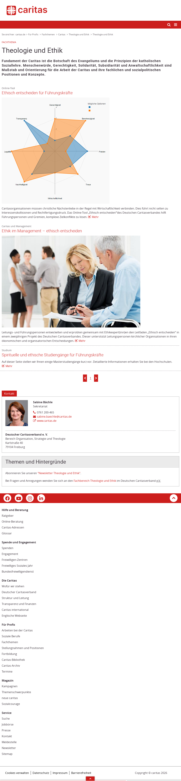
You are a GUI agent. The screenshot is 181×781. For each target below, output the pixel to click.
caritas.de (20, 34)
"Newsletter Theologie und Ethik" (59, 473)
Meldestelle (9, 742)
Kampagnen (9, 686)
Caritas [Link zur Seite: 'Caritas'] (62, 34)
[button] (85, 378)
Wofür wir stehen (13, 586)
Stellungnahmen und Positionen (23, 648)
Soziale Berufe (11, 636)
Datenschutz (41, 773)
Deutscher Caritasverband (19, 592)
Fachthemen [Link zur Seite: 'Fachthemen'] (48, 34)
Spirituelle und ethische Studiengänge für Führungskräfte (52, 355)
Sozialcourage (11, 704)
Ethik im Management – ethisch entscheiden (42, 231)
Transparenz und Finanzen (19, 604)
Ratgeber (8, 516)
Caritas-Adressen (13, 527)
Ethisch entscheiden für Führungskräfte (37, 92)
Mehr (95, 217)
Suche (6, 718)
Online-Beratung (12, 521)
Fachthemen (10, 642)
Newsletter (9, 748)
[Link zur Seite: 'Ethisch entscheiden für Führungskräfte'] (89, 151)
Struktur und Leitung (15, 598)
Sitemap (7, 754)
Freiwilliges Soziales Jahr (17, 566)
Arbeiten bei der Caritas (17, 630)
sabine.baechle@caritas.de (54, 416)
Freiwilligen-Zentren (15, 560)
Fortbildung (9, 654)
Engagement (10, 554)
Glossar (7, 533)
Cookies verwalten (17, 773)
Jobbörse (8, 724)
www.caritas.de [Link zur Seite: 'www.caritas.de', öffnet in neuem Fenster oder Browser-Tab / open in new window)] (46, 421)
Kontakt (7, 736)
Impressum (60, 773)
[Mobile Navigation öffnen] (176, 25)
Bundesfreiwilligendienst (18, 571)
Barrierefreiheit (81, 773)
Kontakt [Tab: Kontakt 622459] (9, 393)
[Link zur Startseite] (90, 10)
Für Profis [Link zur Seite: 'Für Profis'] (33, 34)
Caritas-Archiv (11, 666)
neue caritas (10, 698)
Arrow (90, 779)
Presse (6, 730)
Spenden (7, 548)
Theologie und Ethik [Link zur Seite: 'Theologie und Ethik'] (79, 34)
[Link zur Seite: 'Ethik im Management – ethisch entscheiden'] (89, 281)
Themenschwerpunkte (16, 692)
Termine (7, 671)
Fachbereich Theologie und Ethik (95, 481)
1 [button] (90, 378)
